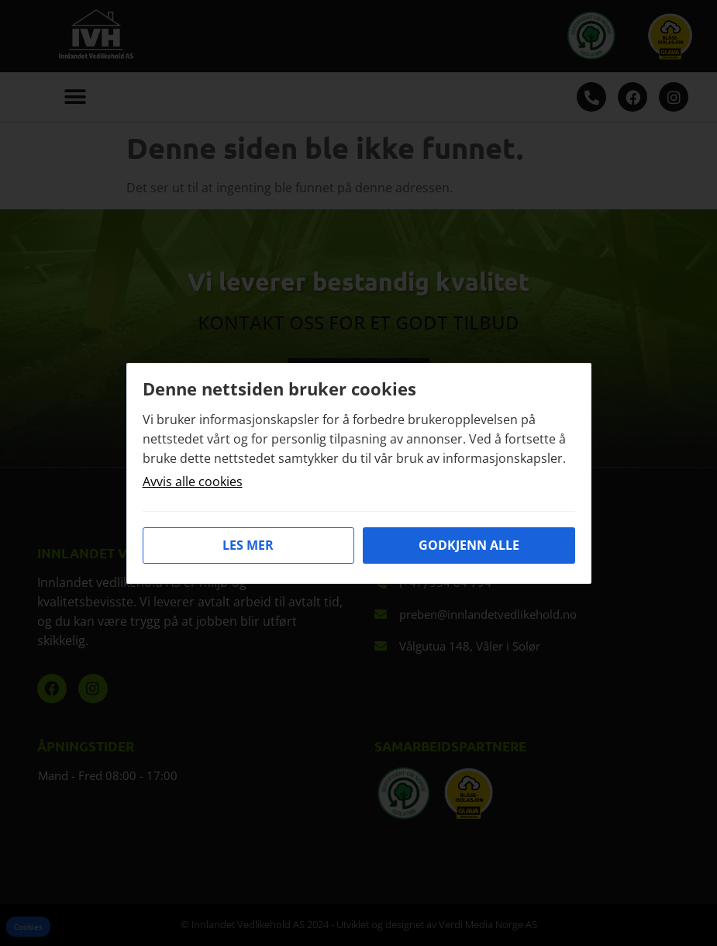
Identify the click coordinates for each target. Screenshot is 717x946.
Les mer (248, 545)
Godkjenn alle (469, 545)
